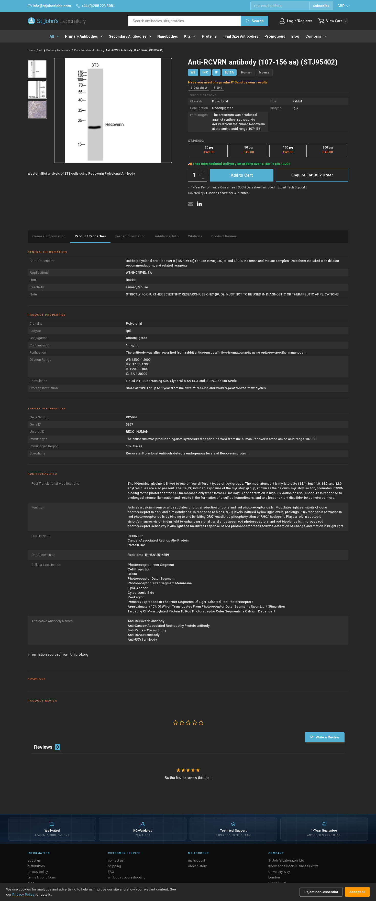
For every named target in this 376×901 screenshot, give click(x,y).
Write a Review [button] (327, 737)
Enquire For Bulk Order (312, 175)
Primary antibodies (84, 36)
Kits (190, 36)
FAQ (111, 872)
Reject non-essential (321, 892)
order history (197, 866)
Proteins (209, 36)
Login (291, 21)
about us (34, 860)
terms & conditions (42, 877)
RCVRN (131, 417)
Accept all (357, 892)
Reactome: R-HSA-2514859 (148, 555)
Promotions (274, 36)
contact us (116, 860)
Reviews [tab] (43, 747)
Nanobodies (167, 36)
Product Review (224, 236)
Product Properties (90, 236)
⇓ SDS (217, 87)
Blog (295, 36)
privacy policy (38, 872)
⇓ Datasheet (198, 87)
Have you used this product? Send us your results (228, 82)
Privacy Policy (23, 894)
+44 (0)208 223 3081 (95, 6)
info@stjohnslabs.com (49, 6)
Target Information (130, 236)
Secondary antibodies (130, 36)
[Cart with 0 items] (333, 21)
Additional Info (167, 236)
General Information (48, 236)
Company (315, 36)
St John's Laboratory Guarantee (226, 193)
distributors (36, 866)
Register (305, 21)
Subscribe (321, 6)
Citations (195, 236)
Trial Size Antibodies (240, 36)
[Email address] (279, 6)
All (54, 36)
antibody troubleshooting (127, 877)
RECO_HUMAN (137, 431)
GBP (342, 6)
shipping (114, 866)
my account (196, 860)
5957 (129, 424)
